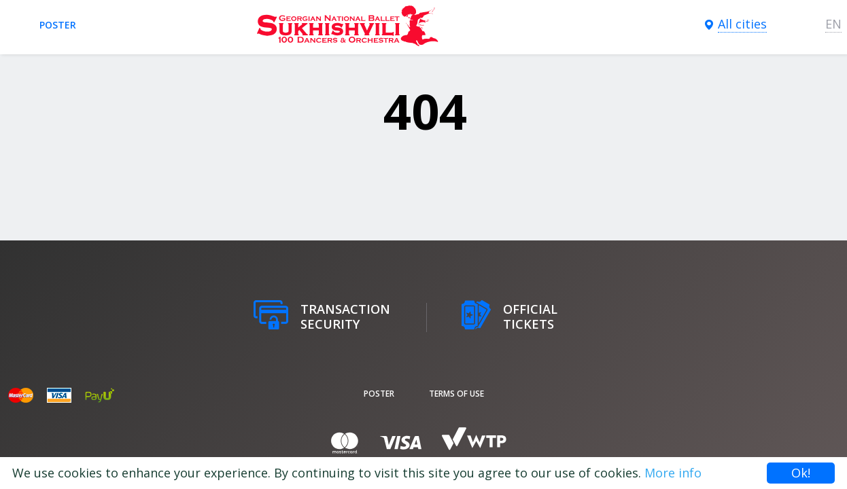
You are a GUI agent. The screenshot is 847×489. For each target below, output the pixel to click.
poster (57, 24)
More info (673, 473)
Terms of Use (456, 393)
